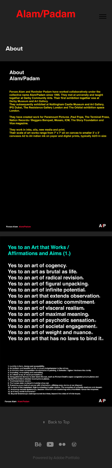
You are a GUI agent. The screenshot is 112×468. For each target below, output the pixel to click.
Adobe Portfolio (66, 457)
